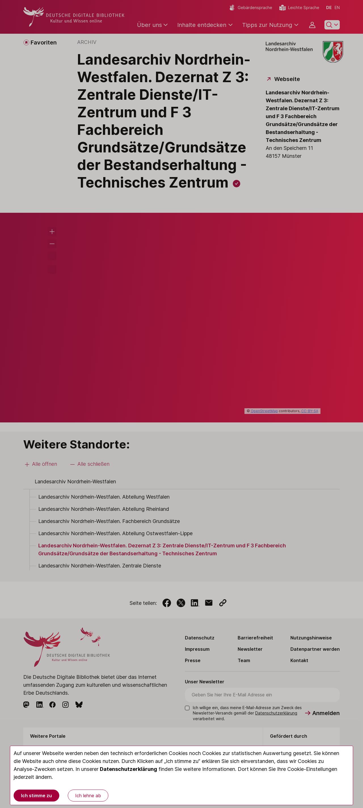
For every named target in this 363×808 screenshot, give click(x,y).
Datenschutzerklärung (128, 769)
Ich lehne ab (88, 795)
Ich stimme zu (36, 795)
